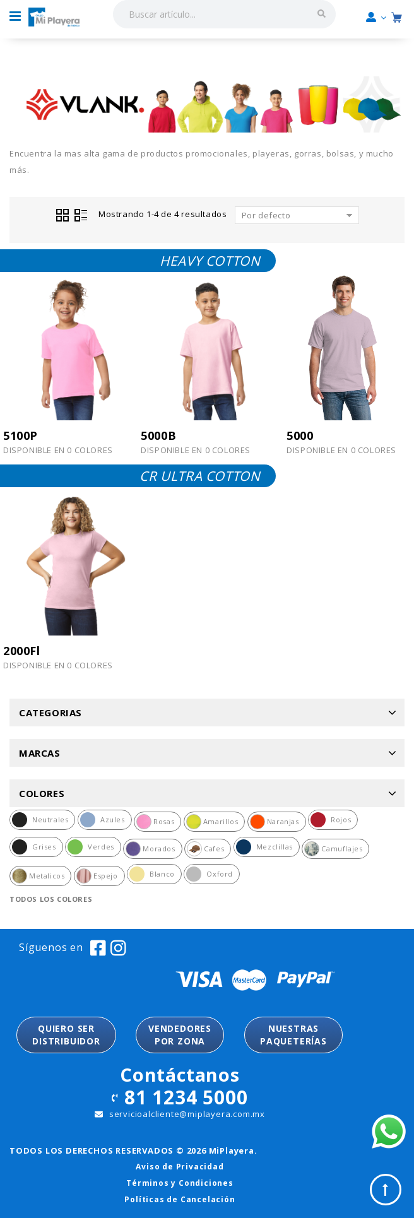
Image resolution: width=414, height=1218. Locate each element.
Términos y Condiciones (180, 1183)
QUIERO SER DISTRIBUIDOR (66, 1034)
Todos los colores (50, 899)
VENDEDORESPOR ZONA (179, 1034)
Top (385, 1189)
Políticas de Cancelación (179, 1199)
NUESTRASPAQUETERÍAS (293, 1034)
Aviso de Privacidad (179, 1166)
